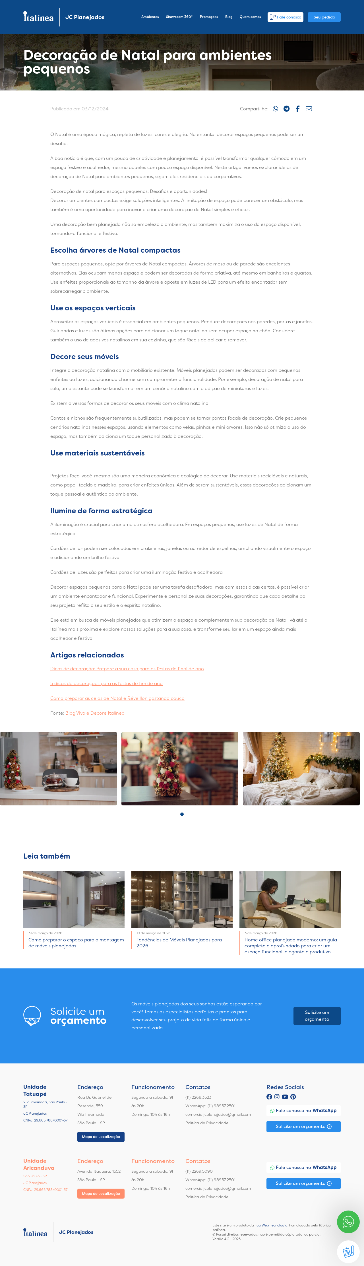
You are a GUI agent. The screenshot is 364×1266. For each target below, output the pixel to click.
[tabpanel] (58, 768)
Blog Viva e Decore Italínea (95, 713)
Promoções (209, 17)
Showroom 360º (179, 17)
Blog (229, 17)
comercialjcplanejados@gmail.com (218, 1114)
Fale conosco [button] (285, 17)
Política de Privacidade (206, 1122)
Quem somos (250, 17)
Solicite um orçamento (317, 1015)
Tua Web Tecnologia (271, 1225)
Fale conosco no (303, 1110)
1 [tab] (182, 814)
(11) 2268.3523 (198, 1097)
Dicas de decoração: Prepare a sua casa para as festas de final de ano (127, 669)
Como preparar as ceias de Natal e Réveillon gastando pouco (117, 698)
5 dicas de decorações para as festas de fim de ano (106, 683)
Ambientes (150, 17)
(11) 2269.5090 (199, 1171)
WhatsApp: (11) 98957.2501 (210, 1105)
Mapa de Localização (101, 1136)
